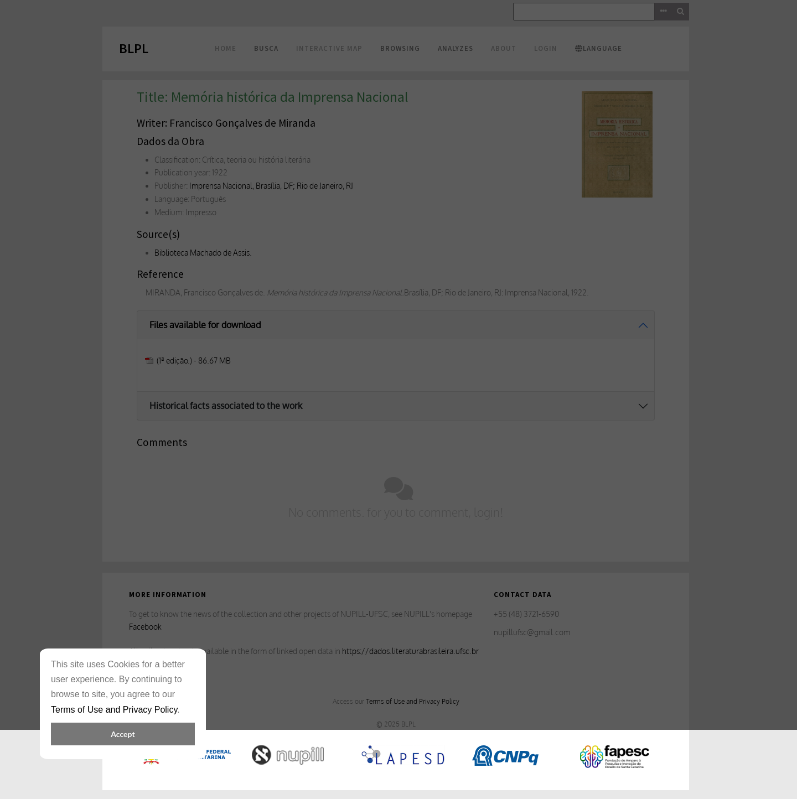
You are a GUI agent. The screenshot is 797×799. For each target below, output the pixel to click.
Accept (122, 734)
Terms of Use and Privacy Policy (114, 709)
